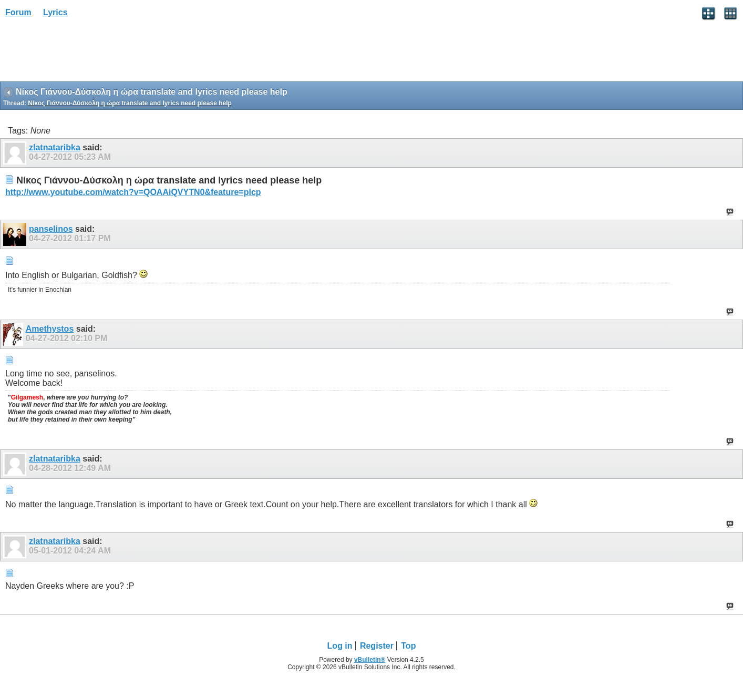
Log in (340, 645)
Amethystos (50, 328)
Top (408, 645)
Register (377, 645)
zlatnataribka (54, 147)
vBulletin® (370, 659)
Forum (18, 12)
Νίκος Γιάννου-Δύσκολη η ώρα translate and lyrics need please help (130, 103)
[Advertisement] (84, 53)
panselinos (51, 228)
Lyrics (55, 12)
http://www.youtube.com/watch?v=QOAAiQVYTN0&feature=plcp (133, 192)
